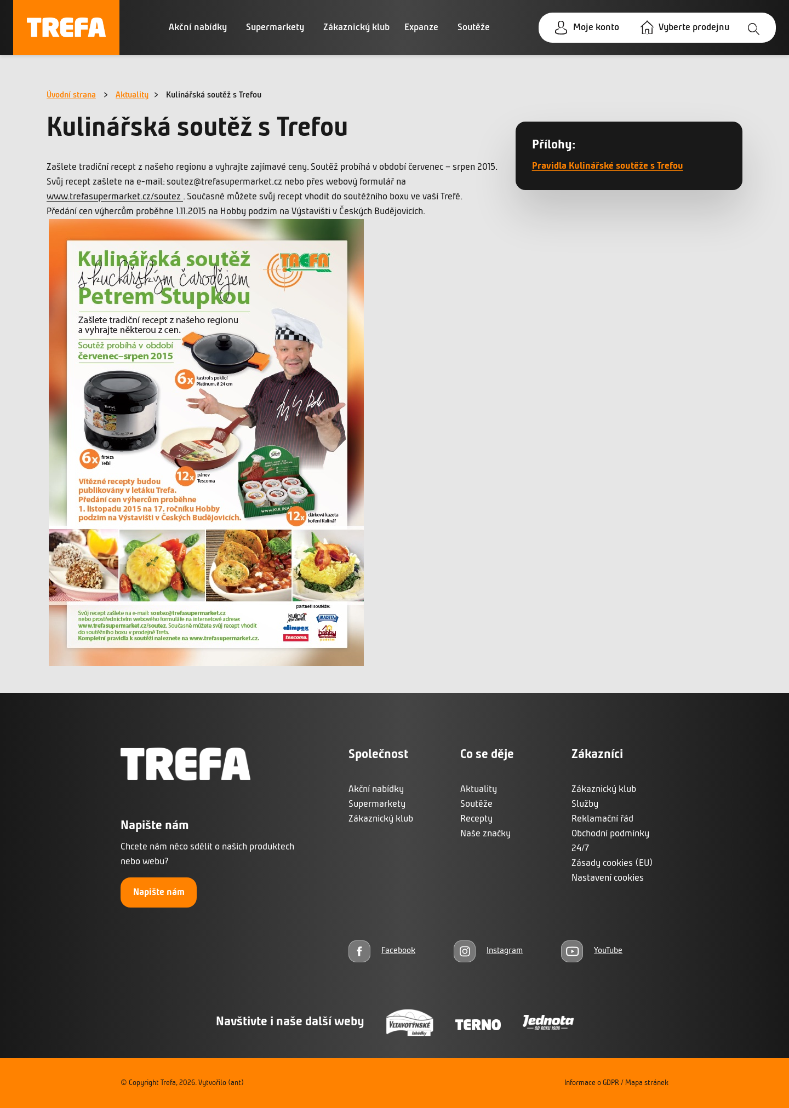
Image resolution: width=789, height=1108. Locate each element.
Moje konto (596, 27)
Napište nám (159, 892)
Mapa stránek (646, 1083)
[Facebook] (381, 951)
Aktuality (132, 95)
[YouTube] (591, 951)
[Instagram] (488, 951)
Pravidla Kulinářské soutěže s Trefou (607, 166)
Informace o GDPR (591, 1083)
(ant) (236, 1083)
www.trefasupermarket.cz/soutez (115, 197)
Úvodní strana (71, 95)
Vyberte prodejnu (694, 27)
